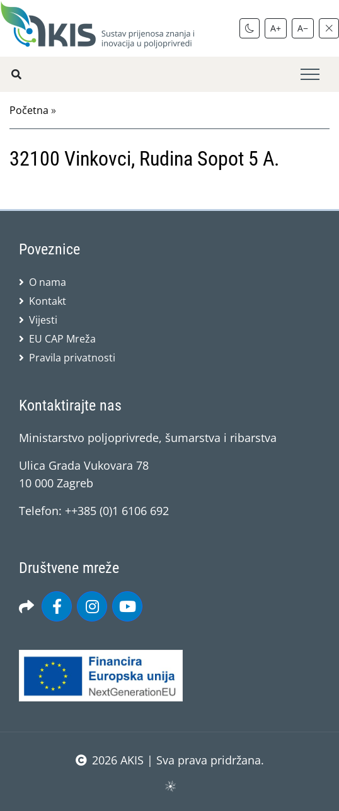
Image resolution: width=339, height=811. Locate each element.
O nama (47, 282)
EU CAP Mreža (62, 339)
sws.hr (169, 785)
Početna (29, 110)
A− (302, 28)
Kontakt (47, 301)
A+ (275, 28)
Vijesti (43, 320)
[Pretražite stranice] (16, 74)
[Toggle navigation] (310, 75)
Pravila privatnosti (72, 358)
